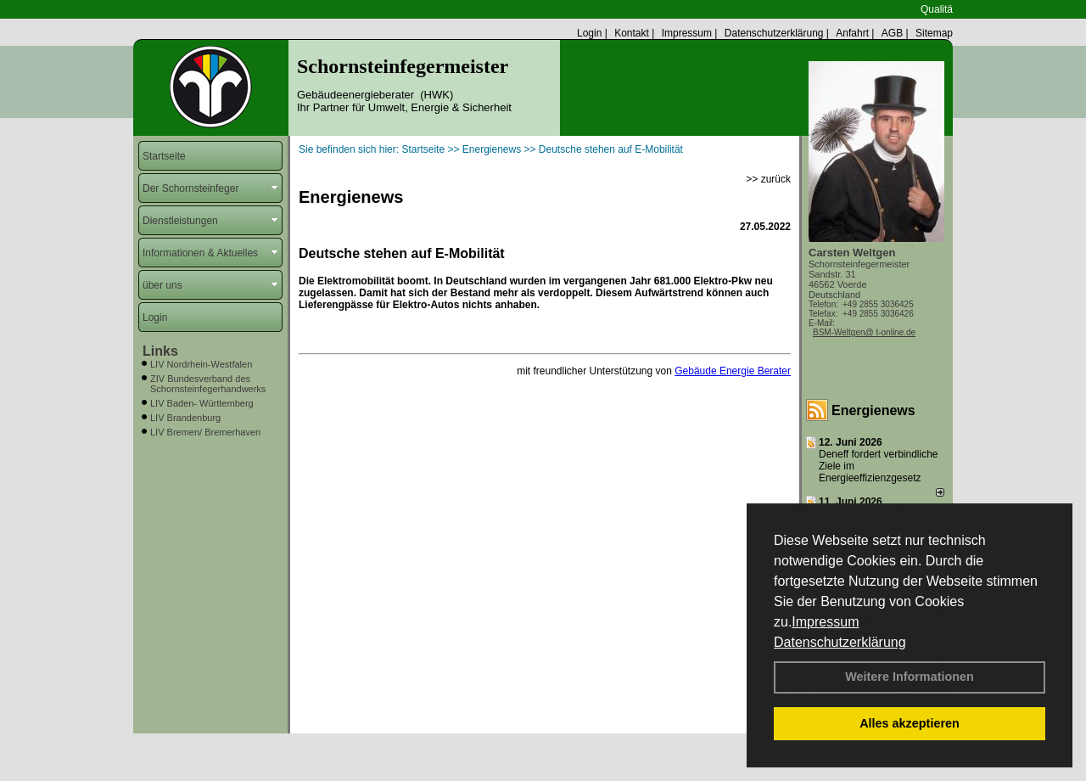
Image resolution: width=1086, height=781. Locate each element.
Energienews (873, 410)
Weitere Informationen (909, 676)
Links (160, 351)
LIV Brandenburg (185, 418)
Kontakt (631, 33)
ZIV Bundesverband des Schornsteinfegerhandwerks (208, 384)
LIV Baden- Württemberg (202, 403)
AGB (892, 33)
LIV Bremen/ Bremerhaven (205, 432)
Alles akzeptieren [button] (909, 723)
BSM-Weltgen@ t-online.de (864, 332)
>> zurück (768, 179)
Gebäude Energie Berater (733, 371)
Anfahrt (852, 33)
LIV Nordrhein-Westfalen (201, 364)
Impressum (825, 622)
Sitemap (934, 33)
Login (589, 33)
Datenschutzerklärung (840, 642)
